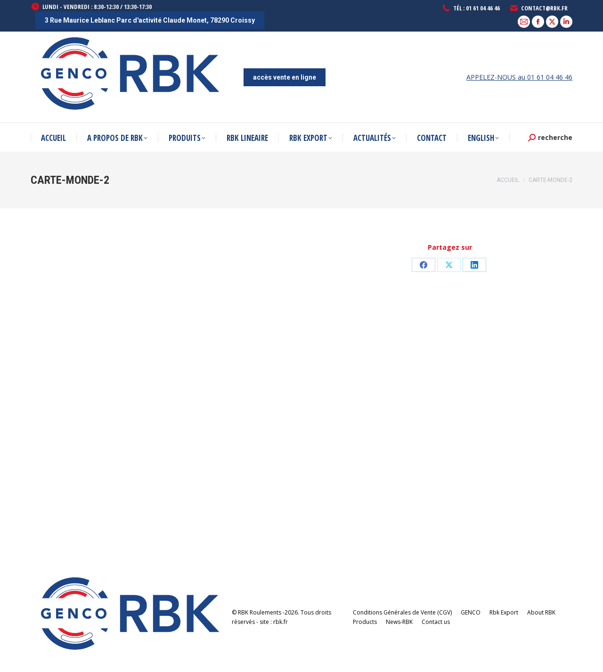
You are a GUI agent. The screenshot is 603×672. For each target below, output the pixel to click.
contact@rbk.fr (538, 8)
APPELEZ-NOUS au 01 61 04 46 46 (519, 77)
